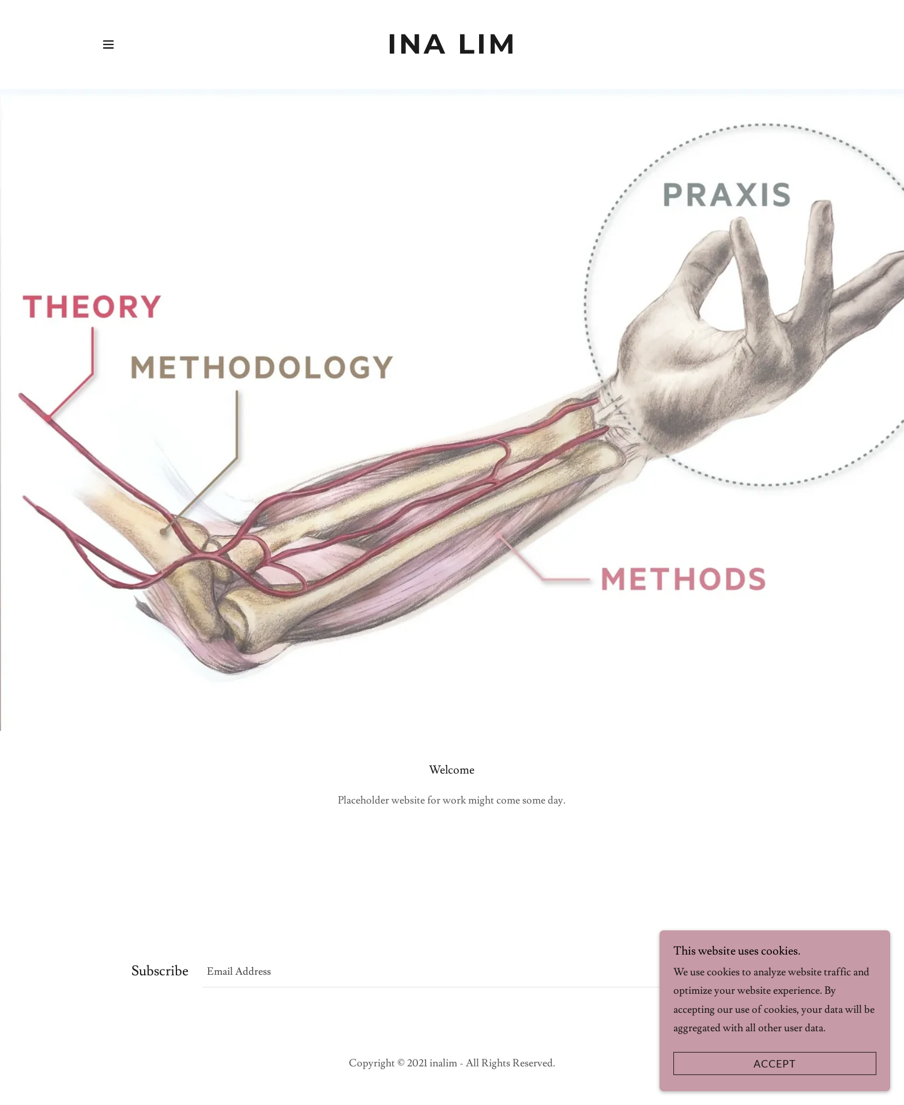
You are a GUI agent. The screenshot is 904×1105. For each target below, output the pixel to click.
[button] (108, 44)
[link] (452, 44)
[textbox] (432, 971)
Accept (775, 1063)
